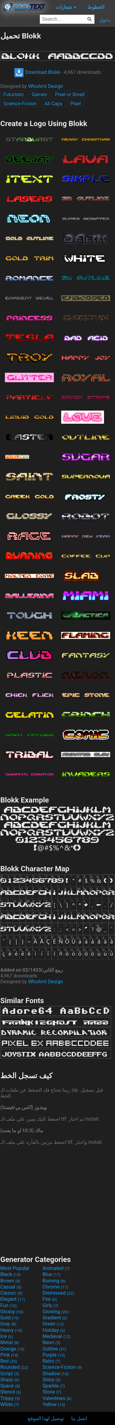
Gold (9, 1318)
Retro (51, 1361)
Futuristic (13, 94)
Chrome (55, 1287)
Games (39, 94)
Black (10, 1274)
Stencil (10, 1392)
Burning (54, 1281)
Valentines (57, 1398)
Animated (56, 1268)
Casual (10, 1287)
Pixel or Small (70, 94)
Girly (50, 1305)
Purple (54, 1355)
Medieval (57, 1336)
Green (53, 1324)
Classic (11, 1293)
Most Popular (15, 1268)
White (9, 1404)
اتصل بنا (79, 1418)
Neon (51, 1342)
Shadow (56, 1373)
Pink (9, 1355)
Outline (54, 1349)
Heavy (11, 1330)
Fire (50, 1299)
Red (8, 1361)
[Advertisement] (57, 1199)
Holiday (54, 1330)
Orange (12, 1349)
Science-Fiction (20, 104)
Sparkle (54, 1386)
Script (9, 1373)
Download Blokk (37, 72)
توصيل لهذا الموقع (46, 1418)
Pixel (75, 104)
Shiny (52, 1380)
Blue (52, 1274)
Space (10, 1386)
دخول (104, 20)
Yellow (54, 1404)
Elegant (12, 1299)
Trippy (10, 1398)
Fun (8, 1305)
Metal (9, 1342)
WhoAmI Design (45, 86)
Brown (10, 1281)
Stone (52, 1392)
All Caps (54, 104)
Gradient (55, 1318)
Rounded (14, 1367)
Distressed (58, 1293)
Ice (6, 1336)
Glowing (56, 1311)
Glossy (12, 1311)
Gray (8, 1324)
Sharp (9, 1380)
